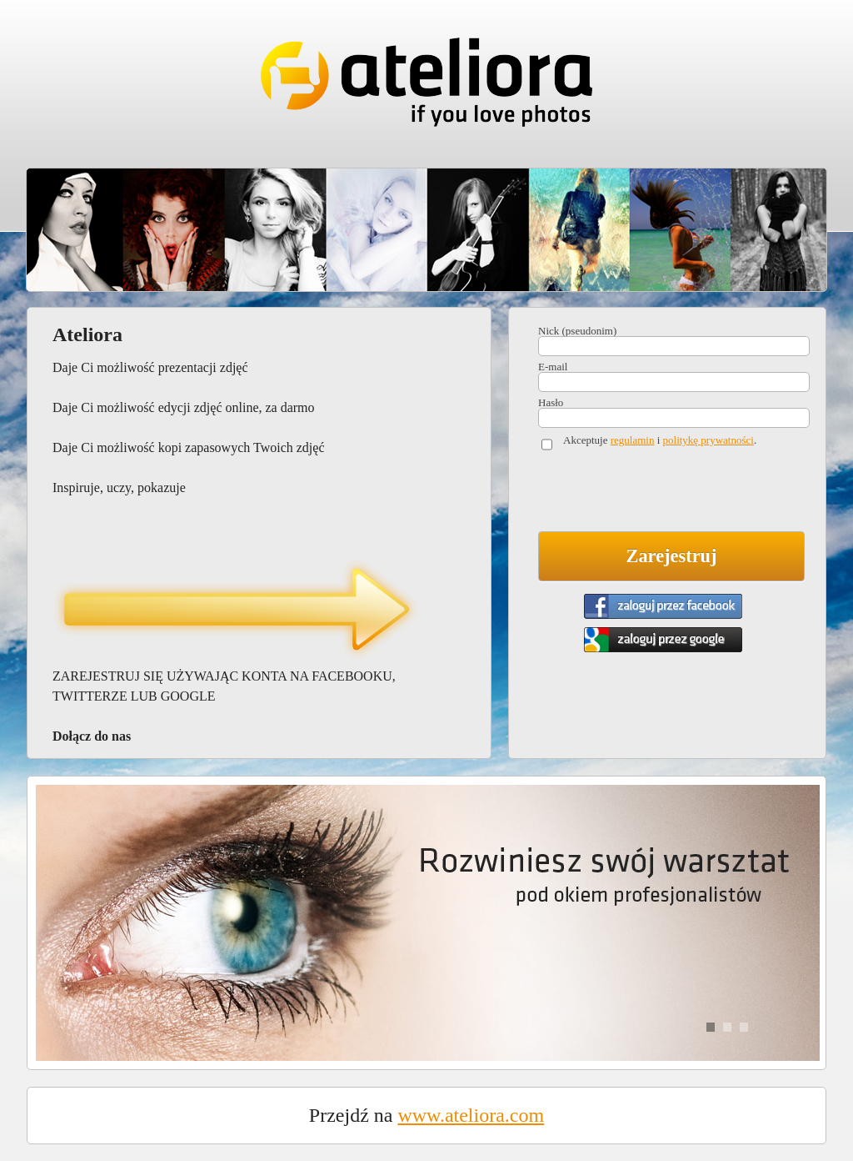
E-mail (552, 366)
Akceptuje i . (659, 440)
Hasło (550, 402)
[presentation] (664, 494)
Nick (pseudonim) (577, 330)
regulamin (633, 440)
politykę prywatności (708, 440)
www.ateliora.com (470, 1115)
